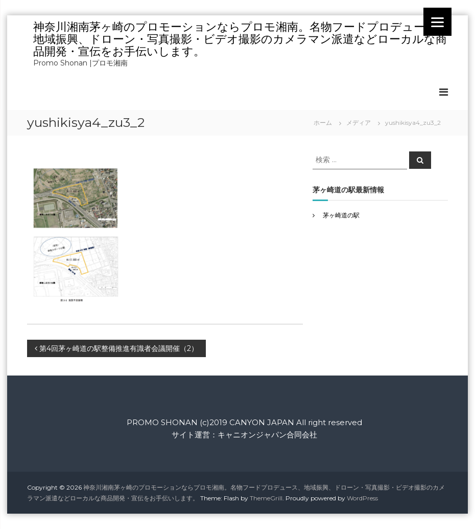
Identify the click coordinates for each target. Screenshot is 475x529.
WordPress (362, 498)
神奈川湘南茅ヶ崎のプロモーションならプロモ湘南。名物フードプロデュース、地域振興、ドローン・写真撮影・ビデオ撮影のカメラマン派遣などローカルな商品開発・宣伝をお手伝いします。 (240, 39)
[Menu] (437, 22)
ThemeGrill (266, 498)
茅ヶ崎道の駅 (341, 215)
